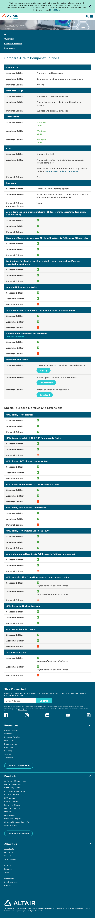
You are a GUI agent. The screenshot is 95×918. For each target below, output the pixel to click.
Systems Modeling (12, 825)
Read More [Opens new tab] (55, 10)
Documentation (11, 744)
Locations (8, 852)
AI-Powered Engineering (15, 781)
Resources (9, 48)
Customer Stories (11, 730)
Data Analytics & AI (12, 784)
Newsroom (9, 879)
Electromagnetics (12, 788)
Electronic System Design (15, 791)
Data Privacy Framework (37, 908)
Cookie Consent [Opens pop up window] (84, 908)
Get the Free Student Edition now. (62, 171)
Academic (8, 758)
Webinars (8, 734)
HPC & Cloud (9, 798)
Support (7, 872)
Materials (8, 812)
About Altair (9, 849)
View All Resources (19, 765)
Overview (9, 39)
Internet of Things (12, 805)
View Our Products (18, 833)
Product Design (11, 801)
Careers (7, 856)
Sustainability (10, 859)
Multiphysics (9, 815)
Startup (7, 754)
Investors (8, 869)
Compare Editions (13, 43)
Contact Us (9, 885)
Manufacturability (12, 808)
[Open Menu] (91, 16)
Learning (8, 751)
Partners (8, 865)
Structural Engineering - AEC (16, 822)
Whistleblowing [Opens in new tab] (71, 908)
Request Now (46, 382)
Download (45, 395)
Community (9, 747)
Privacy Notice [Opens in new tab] (21, 908)
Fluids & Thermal (11, 794)
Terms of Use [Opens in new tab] (9, 908)
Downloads (9, 740)
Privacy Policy (22, 709)
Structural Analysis (12, 818)
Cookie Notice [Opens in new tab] (52, 908)
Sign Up (43, 370)
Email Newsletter (11, 882)
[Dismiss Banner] (90, 6)
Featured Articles (11, 737)
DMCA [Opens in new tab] (61, 908)
